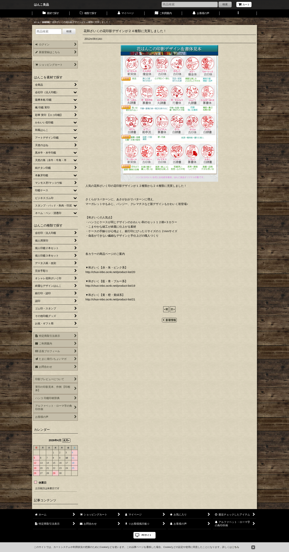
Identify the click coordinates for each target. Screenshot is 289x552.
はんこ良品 (41, 4)
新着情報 (169, 320)
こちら (235, 547)
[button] (238, 13)
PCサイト (147, 535)
